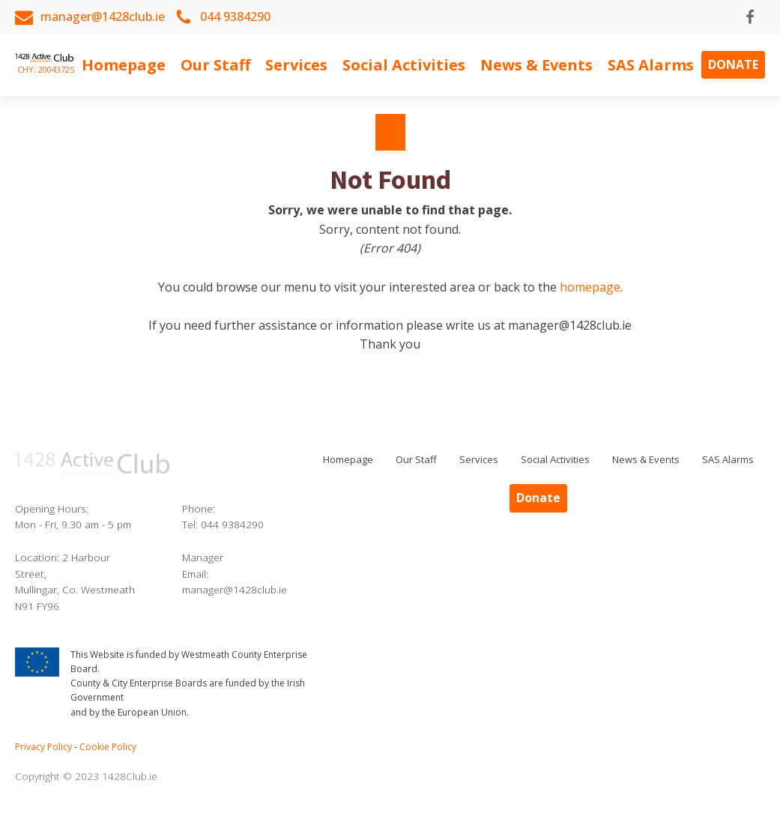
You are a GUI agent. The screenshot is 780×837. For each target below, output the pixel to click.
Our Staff (215, 65)
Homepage (124, 65)
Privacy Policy (43, 746)
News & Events (536, 65)
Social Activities (403, 65)
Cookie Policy (107, 746)
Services (296, 65)
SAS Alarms (651, 65)
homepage (590, 287)
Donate (733, 64)
